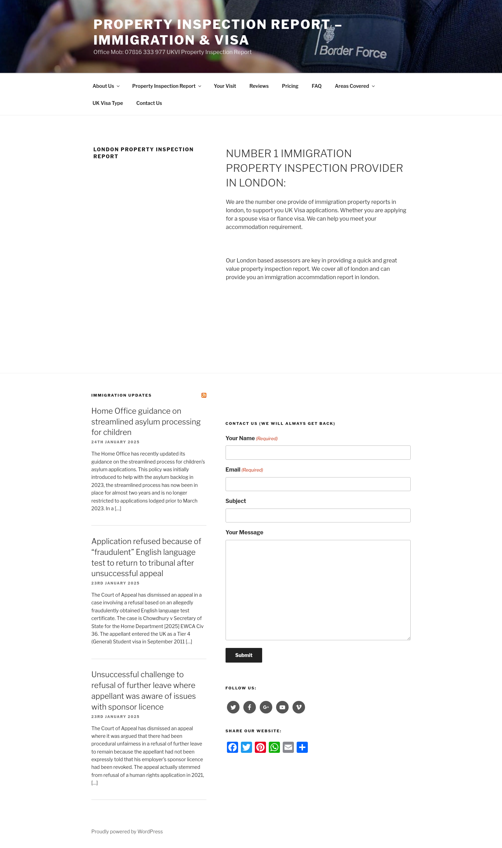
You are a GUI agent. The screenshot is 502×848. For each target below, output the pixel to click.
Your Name (252, 438)
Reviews (258, 86)
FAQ (316, 86)
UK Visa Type (108, 103)
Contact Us (149, 103)
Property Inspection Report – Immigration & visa (218, 32)
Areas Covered (355, 86)
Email (244, 470)
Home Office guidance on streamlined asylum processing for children (146, 421)
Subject (236, 501)
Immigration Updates (121, 395)
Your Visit (225, 86)
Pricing (290, 86)
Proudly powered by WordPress (127, 831)
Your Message (245, 532)
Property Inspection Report (167, 86)
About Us (107, 86)
